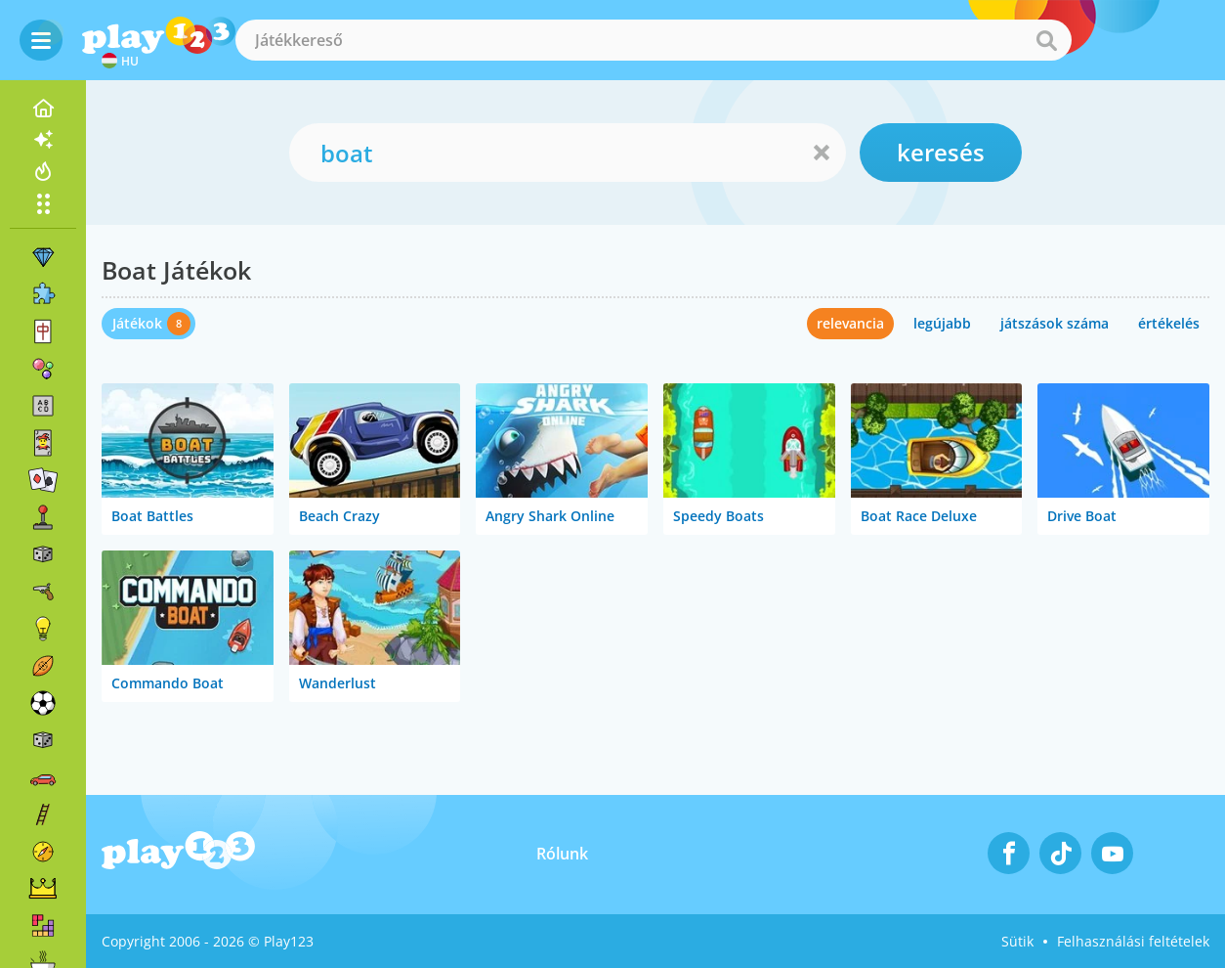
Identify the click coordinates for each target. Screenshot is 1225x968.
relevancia (850, 323)
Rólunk (562, 853)
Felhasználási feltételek (1133, 941)
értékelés (1169, 323)
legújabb (942, 323)
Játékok (137, 323)
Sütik (1017, 941)
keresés (941, 152)
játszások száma (1054, 323)
